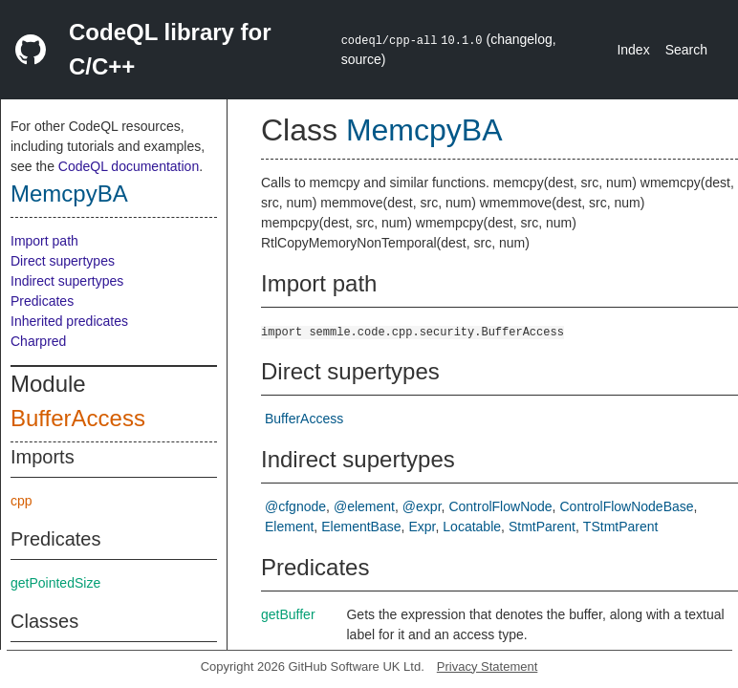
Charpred (38, 341)
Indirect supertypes (67, 281)
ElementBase (361, 526)
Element (289, 526)
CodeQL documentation (128, 166)
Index (633, 49)
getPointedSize (55, 583)
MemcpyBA (69, 193)
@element (364, 506)
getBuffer (288, 614)
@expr (422, 506)
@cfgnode (295, 506)
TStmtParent (621, 526)
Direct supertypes (63, 261)
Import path (44, 240)
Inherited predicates (69, 321)
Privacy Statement (487, 666)
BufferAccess (78, 418)
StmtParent (542, 526)
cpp (22, 500)
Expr (421, 526)
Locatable (472, 526)
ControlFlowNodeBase (627, 506)
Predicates (42, 301)
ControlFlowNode (500, 506)
